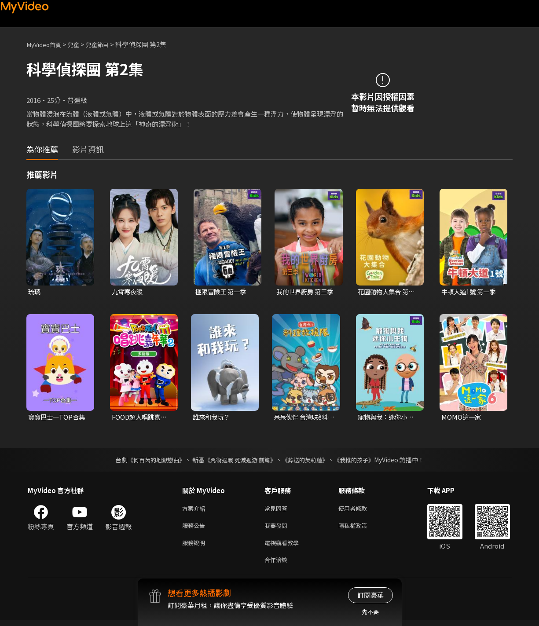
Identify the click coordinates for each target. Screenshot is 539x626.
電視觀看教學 (284, 546)
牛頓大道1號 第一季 (470, 292)
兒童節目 (106, 44)
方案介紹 (195, 509)
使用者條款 (360, 509)
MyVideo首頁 (46, 44)
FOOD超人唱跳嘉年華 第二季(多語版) (141, 418)
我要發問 (277, 528)
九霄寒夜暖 (128, 292)
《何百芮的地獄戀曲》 (150, 460)
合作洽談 (277, 565)
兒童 (79, 44)
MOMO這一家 (461, 417)
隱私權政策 (360, 528)
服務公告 (195, 528)
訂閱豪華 (370, 595)
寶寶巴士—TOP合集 (58, 417)
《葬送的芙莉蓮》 (308, 460)
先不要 (370, 612)
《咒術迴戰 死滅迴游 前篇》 (239, 460)
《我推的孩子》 (360, 460)
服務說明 (195, 546)
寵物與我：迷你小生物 (387, 418)
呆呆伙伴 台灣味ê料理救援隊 (303, 418)
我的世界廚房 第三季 (306, 292)
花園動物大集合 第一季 (388, 292)
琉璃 (34, 292)
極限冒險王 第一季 (222, 292)
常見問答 (277, 509)
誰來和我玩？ (212, 417)
